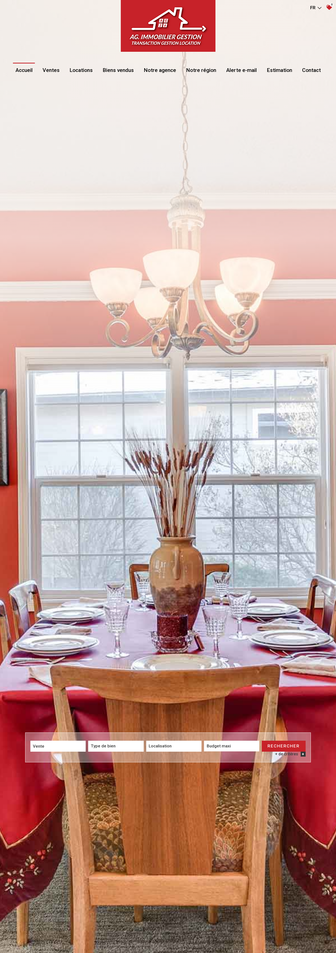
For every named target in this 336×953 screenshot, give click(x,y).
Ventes (51, 70)
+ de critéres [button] (290, 754)
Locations (81, 70)
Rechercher (284, 746)
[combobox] (58, 746)
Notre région (201, 70)
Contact (311, 70)
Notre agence (160, 70)
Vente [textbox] (38, 746)
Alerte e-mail (241, 70)
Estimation (279, 70)
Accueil (24, 70)
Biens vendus (118, 70)
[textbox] (116, 745)
